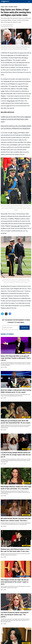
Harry (16, 132)
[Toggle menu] (29, 1)
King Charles (11, 101)
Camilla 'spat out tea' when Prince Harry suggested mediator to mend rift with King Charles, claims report (16, 119)
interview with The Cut (18, 226)
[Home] (5, 1)
